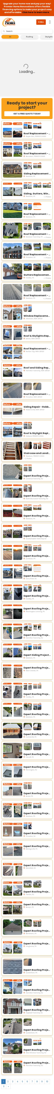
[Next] (8, 1086)
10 (47, 1081)
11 (3, 1086)
